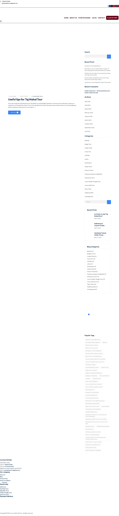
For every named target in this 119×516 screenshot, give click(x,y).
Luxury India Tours (90, 185)
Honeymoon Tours (90, 178)
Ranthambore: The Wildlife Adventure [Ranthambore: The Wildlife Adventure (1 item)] (95, 401)
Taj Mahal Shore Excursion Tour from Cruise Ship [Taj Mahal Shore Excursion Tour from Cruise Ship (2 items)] (97, 422)
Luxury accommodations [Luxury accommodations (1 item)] (92, 381)
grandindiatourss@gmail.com (12, 470)
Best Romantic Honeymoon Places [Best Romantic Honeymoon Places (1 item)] (94, 353)
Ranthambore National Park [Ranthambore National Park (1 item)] (92, 403)
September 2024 (89, 127)
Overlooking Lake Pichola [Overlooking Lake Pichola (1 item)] (92, 398)
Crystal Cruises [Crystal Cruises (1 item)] (105, 367)
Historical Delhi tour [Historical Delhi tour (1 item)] (105, 375)
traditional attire (89, 193)
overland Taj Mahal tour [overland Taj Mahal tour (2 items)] (91, 395)
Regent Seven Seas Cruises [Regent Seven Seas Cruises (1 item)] (92, 406)
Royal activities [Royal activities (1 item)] (105, 406)
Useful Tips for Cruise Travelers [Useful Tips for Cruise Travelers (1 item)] (94, 442)
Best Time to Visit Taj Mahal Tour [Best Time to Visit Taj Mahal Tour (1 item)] (94, 356)
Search (87, 52)
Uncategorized (89, 196)
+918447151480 (8, 464)
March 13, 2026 (24, 96)
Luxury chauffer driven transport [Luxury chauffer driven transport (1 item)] (94, 384)
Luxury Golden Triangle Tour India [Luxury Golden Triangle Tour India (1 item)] (94, 387)
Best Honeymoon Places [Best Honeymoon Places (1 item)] (92, 345)
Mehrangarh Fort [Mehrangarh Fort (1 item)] (90, 389)
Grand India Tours (38, 96)
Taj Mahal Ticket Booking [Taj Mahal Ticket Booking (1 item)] (103, 426)
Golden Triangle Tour (90, 90)
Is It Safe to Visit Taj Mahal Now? (93, 66)
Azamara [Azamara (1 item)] (104, 342)
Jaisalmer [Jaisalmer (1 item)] (88, 378)
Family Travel (88, 166)
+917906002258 (9, 466)
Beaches (87, 140)
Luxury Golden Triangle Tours (93, 181)
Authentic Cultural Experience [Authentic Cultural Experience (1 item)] (93, 339)
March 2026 (88, 109)
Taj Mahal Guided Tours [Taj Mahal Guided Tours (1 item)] (91, 412)
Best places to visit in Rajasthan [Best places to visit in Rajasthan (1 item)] (93, 350)
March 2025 (88, 120)
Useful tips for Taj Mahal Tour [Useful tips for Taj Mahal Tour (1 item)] (93, 444)
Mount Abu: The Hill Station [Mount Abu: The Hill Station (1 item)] (92, 392)
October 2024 (89, 124)
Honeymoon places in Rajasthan (93, 174)
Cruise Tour (88, 151)
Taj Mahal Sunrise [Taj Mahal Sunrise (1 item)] (90, 426)
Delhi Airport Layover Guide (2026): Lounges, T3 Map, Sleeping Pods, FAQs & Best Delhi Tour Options (101, 224)
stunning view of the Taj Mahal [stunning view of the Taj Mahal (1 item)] (93, 409)
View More (13, 112)
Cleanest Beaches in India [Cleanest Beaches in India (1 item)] (92, 367)
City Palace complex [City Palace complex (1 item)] (91, 364)
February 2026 (89, 112)
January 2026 (88, 116)
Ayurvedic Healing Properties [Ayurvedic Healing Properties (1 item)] (93, 342)
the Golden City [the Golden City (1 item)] (89, 429)
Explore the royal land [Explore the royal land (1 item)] (91, 370)
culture (86, 159)
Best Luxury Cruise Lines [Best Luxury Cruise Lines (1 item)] (92, 348)
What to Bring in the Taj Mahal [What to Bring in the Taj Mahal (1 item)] (93, 450)
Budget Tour (88, 144)
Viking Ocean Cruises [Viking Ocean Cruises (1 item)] (91, 447)
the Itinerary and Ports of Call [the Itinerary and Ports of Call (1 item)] (93, 432)
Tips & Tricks (88, 189)
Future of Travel (89, 170)
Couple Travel (12, 96)
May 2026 (87, 101)
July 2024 (87, 131)
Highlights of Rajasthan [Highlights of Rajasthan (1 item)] (91, 375)
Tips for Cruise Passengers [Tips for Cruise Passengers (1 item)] (92, 434)
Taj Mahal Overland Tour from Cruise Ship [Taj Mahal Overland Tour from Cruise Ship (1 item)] (96, 419)
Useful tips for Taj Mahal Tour (27, 99)
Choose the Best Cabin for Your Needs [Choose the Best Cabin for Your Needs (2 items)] (95, 359)
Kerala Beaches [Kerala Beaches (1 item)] (97, 378)
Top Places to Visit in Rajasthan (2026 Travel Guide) (98, 82)
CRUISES (87, 155)
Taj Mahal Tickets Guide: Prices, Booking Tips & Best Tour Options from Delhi (100, 234)
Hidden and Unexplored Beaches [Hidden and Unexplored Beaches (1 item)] (94, 373)
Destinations (88, 163)
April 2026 (88, 105)
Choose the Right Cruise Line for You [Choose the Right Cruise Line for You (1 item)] (95, 362)
